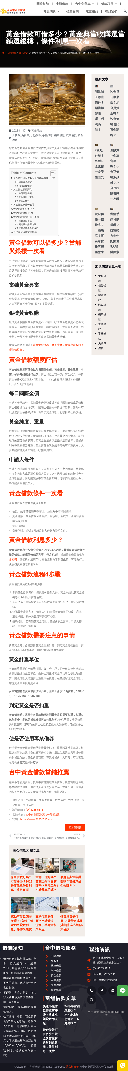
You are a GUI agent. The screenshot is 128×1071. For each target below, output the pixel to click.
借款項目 (109, 4)
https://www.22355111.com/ (37, 819)
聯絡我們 (111, 11)
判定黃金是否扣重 (27, 224)
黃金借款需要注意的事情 (26, 216)
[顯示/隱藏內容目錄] (51, 173)
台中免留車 (84, 4)
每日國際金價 (25, 193)
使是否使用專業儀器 (28, 228)
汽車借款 (71, 135)
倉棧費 (16, 135)
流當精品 (92, 11)
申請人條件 (24, 201)
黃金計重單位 (25, 220)
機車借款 (59, 135)
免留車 (25, 135)
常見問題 (52, 11)
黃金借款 (36, 130)
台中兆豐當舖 (9, 52)
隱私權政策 (72, 1066)
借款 (101, 348)
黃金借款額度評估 (22, 189)
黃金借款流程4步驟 (23, 212)
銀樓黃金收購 (25, 185)
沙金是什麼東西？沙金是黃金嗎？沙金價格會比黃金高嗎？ (114, 113)
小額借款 (62, 4)
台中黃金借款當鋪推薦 (25, 232)
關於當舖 (42, 4)
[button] (125, 11)
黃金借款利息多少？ (23, 208)
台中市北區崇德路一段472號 (43, 814)
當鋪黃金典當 (25, 182)
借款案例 (72, 11)
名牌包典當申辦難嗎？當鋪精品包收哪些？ (70, 881)
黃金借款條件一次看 (23, 204)
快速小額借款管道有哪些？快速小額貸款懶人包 (50, 1014)
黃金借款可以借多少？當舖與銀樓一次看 (34, 178)
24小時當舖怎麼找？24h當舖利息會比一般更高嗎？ (72, 1014)
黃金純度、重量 (26, 197)
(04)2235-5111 (34, 809)
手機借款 (47, 135)
